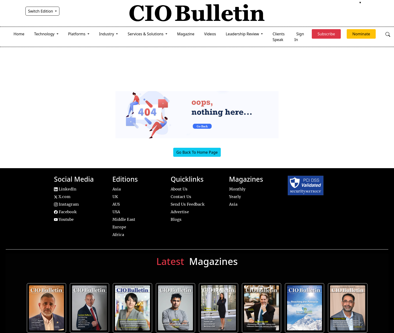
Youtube (64, 219)
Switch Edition (41, 11)
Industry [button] (107, 34)
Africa (118, 234)
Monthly (237, 189)
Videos (210, 34)
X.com (62, 196)
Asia (116, 189)
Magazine (185, 34)
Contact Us (181, 196)
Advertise (180, 211)
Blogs (176, 219)
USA (116, 211)
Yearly (235, 196)
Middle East (123, 219)
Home (19, 34)
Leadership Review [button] (243, 34)
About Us (179, 189)
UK (115, 196)
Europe (119, 227)
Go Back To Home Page (197, 152)
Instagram (66, 204)
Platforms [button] (77, 34)
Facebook (65, 211)
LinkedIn (65, 189)
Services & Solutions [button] (146, 34)
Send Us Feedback (188, 204)
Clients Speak (279, 36)
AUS (116, 204)
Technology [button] (45, 34)
